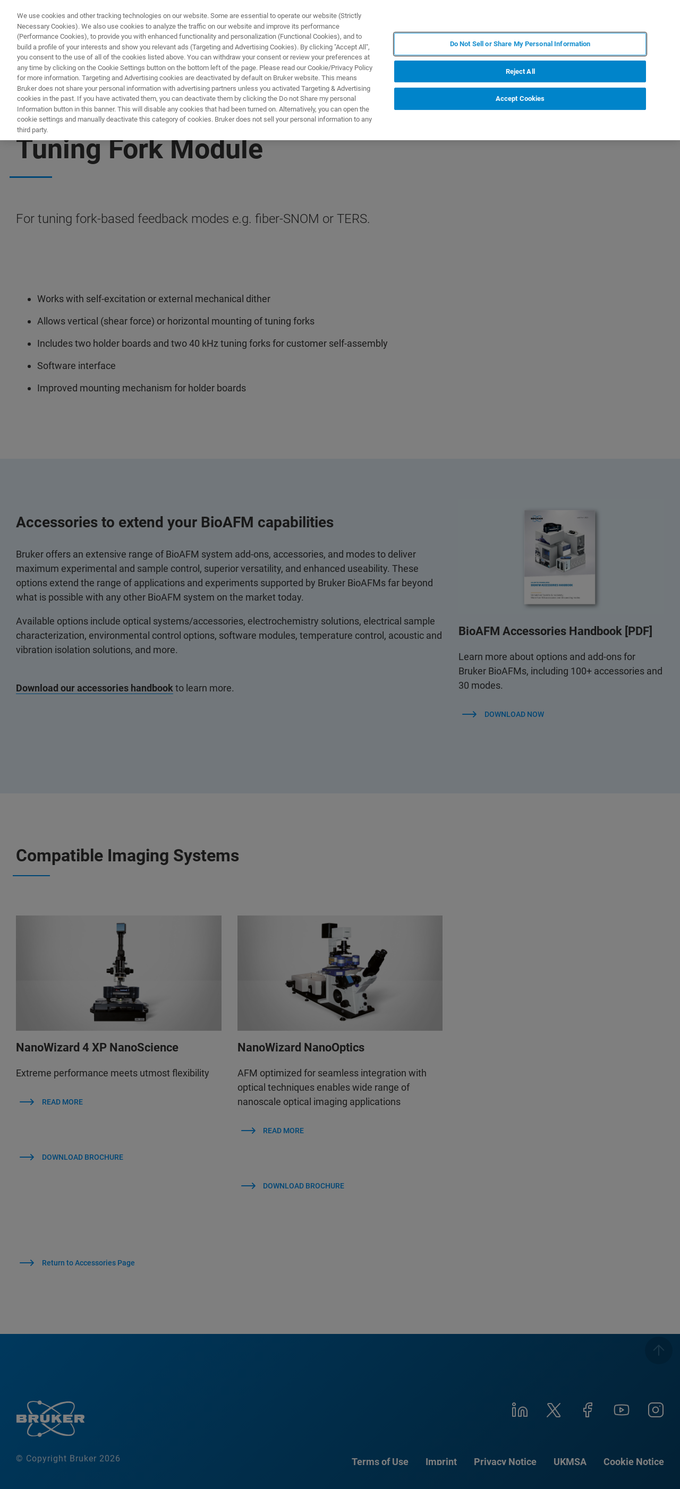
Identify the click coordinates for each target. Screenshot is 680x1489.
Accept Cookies (520, 98)
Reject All (520, 71)
